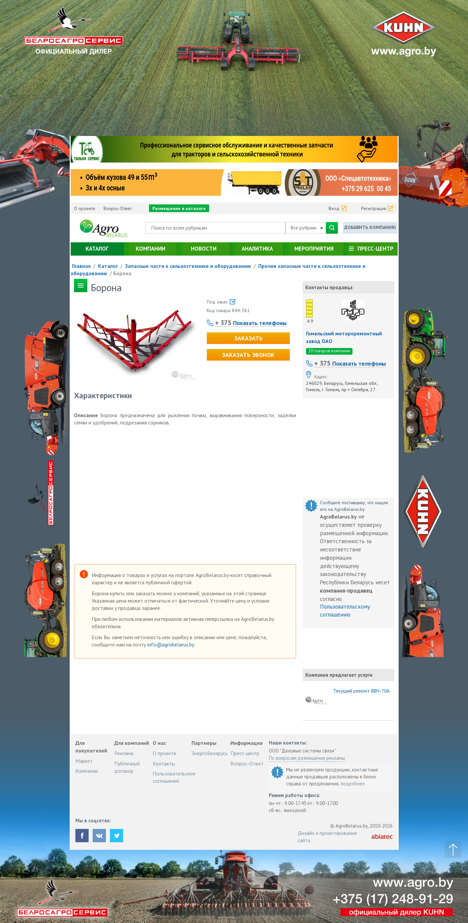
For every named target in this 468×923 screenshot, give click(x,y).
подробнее (353, 783)
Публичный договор (127, 767)
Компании (150, 248)
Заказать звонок (248, 355)
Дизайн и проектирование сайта (327, 837)
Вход (334, 208)
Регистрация (373, 208)
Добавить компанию (370, 227)
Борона (122, 273)
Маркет (84, 760)
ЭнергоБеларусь (210, 753)
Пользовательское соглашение (174, 777)
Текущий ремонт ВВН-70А (361, 691)
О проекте (84, 208)
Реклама (123, 753)
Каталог (97, 248)
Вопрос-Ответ (118, 208)
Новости (203, 248)
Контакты (164, 763)
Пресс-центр (375, 248)
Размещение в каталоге (179, 208)
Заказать (248, 338)
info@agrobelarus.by (171, 644)
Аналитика (257, 248)
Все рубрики (307, 228)
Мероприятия (314, 248)
